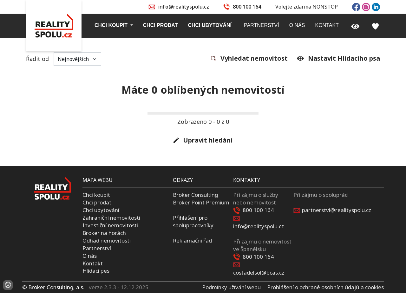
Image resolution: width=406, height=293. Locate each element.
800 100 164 (247, 6)
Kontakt (92, 263)
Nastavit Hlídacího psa (338, 58)
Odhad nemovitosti (106, 240)
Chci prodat (96, 202)
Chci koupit (96, 194)
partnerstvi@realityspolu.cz (336, 210)
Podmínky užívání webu (231, 287)
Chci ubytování (100, 210)
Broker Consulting (195, 194)
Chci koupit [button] (112, 25)
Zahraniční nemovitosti (111, 217)
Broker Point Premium (201, 202)
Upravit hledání (203, 140)
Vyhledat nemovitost (249, 58)
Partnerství (96, 248)
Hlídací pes (95, 270)
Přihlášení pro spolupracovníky (193, 221)
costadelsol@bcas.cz (258, 272)
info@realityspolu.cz (183, 6)
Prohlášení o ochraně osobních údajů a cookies (325, 287)
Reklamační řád (192, 240)
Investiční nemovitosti (110, 225)
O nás (89, 255)
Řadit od (63, 59)
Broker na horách (104, 232)
